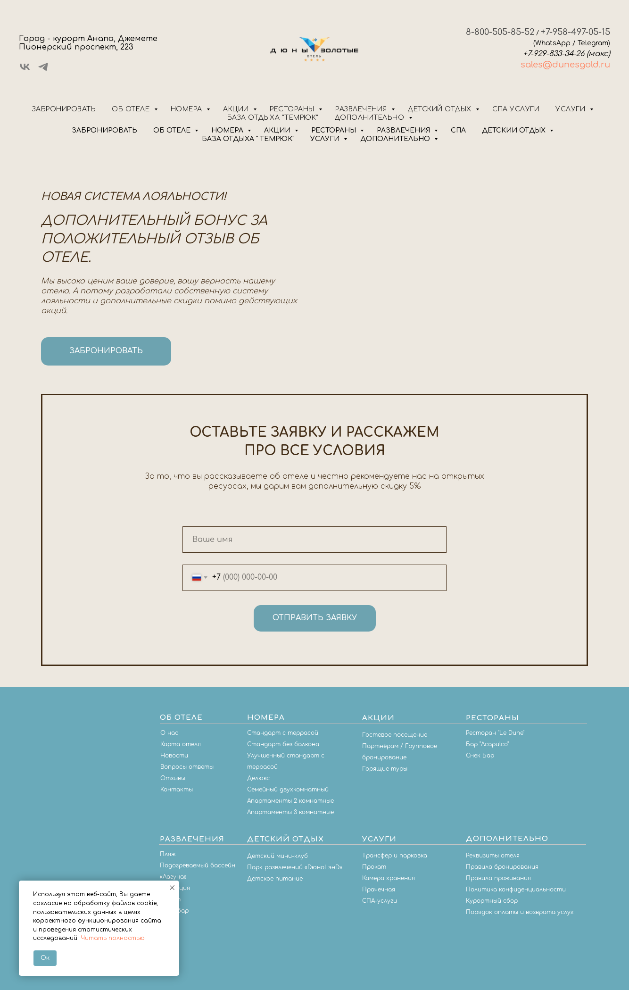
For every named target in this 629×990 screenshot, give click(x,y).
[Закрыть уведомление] (172, 887)
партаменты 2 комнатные (292, 801)
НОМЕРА (228, 130)
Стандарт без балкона (283, 744)
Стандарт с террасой (282, 733)
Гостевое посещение (394, 735)
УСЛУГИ (325, 138)
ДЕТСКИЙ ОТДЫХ (514, 130)
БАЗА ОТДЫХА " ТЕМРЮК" (248, 138)
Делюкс (258, 778)
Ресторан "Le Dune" (495, 733)
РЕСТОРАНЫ (334, 130)
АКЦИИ (278, 130)
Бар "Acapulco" (487, 744)
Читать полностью (113, 938)
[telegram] (43, 70)
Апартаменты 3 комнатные (290, 812)
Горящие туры (384, 768)
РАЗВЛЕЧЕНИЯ (404, 130)
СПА (458, 130)
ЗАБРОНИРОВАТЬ (104, 130)
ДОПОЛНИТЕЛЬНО (396, 138)
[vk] (25, 70)
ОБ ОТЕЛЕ (172, 130)
